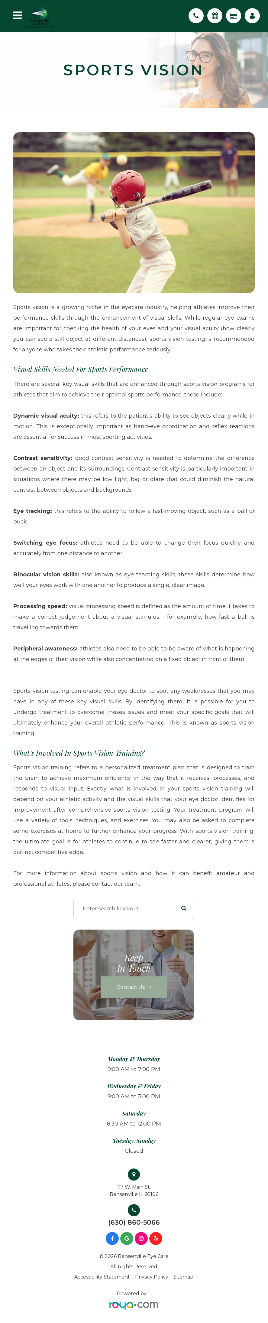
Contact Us (131, 987)
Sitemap (183, 1277)
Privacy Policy (151, 1277)
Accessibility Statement (102, 1277)
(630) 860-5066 (134, 1222)
